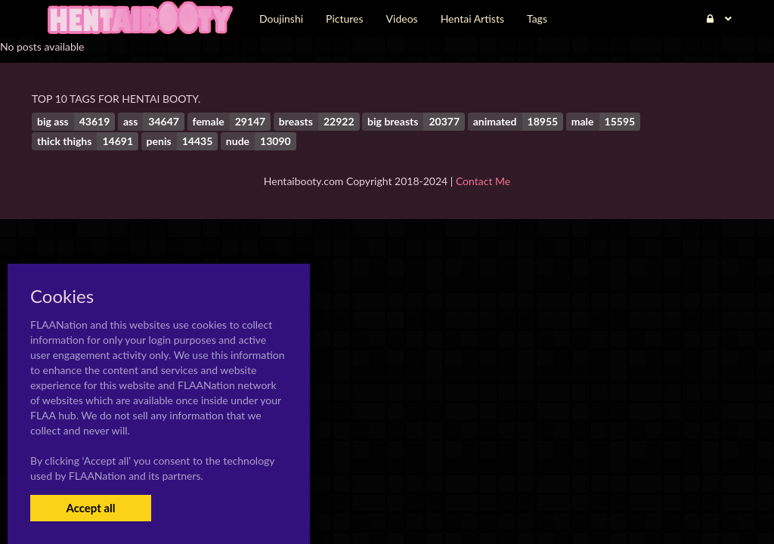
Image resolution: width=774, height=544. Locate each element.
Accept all (90, 508)
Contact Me (483, 181)
